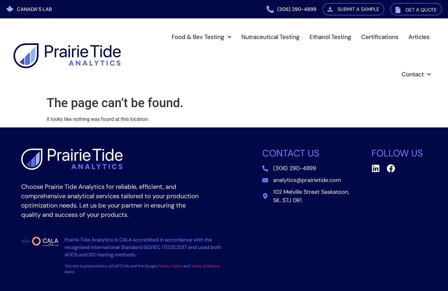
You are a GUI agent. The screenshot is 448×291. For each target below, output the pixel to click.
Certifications (380, 37)
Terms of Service (205, 266)
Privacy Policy (170, 266)
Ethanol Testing (330, 37)
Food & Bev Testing (201, 37)
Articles (419, 37)
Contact (416, 74)
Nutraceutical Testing (270, 37)
